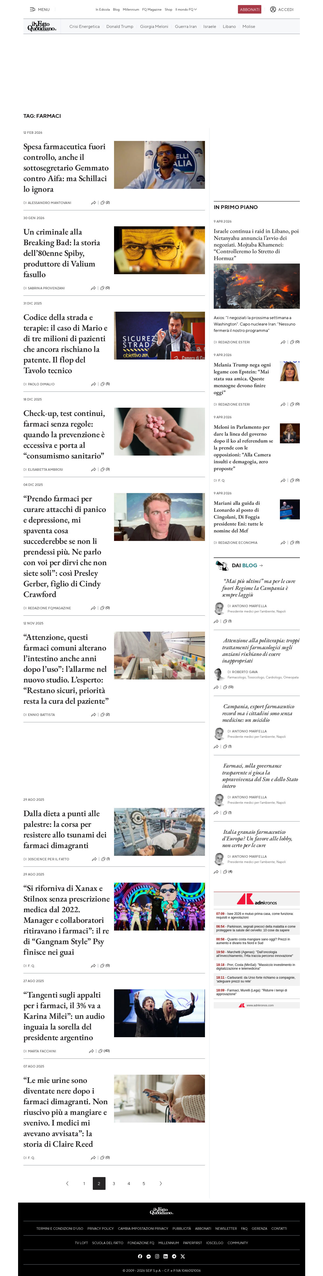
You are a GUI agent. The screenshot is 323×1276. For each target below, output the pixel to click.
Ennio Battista (39, 715)
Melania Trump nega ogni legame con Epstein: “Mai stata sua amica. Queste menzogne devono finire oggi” (242, 378)
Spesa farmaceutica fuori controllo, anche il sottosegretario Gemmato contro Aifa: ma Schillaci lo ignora (66, 167)
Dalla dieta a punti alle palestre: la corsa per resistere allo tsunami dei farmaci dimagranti (65, 829)
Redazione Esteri (232, 342)
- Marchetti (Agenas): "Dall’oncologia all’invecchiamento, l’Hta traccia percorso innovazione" (254, 954)
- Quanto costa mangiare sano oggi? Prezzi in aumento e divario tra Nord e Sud (253, 941)
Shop (168, 9)
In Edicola (103, 9)
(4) (227, 872)
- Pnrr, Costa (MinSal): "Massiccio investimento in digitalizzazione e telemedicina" (255, 966)
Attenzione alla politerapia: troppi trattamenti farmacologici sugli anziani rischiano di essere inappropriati (261, 650)
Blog (116, 9)
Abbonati (249, 9)
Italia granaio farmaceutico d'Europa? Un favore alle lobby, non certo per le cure (257, 838)
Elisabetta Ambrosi (43, 470)
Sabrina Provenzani (44, 288)
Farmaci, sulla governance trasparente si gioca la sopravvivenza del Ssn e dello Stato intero (260, 776)
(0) (105, 288)
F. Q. (29, 966)
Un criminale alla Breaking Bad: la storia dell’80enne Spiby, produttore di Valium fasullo (61, 253)
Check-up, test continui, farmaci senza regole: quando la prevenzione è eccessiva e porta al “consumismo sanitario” (64, 434)
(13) (228, 687)
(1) (105, 859)
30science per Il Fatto (46, 859)
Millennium (131, 9)
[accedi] (281, 9)
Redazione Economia (236, 543)
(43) (104, 1051)
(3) (105, 469)
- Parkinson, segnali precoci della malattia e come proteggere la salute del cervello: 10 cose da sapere (256, 928)
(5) (105, 384)
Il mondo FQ (186, 9)
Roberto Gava (243, 672)
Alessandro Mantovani (47, 203)
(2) (105, 203)
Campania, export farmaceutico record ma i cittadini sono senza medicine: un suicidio (258, 713)
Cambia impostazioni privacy (143, 1228)
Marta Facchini (39, 1051)
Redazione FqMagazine (47, 608)
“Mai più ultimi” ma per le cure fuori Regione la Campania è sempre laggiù (258, 587)
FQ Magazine (152, 9)
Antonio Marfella (247, 606)
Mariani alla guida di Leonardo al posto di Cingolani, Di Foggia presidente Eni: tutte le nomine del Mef (238, 516)
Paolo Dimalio (38, 384)
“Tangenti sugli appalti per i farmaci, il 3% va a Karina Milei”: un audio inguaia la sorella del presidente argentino (64, 1016)
